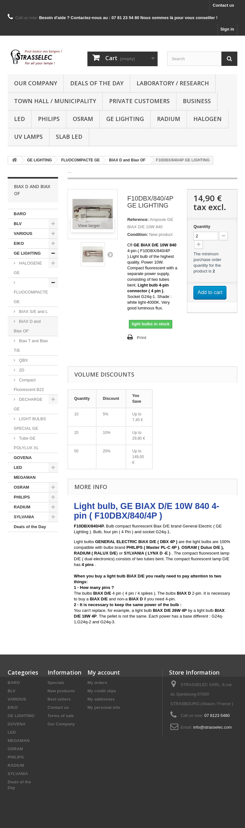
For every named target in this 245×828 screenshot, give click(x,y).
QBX (23, 360)
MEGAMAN (25, 477)
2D (21, 370)
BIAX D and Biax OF (27, 326)
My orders (97, 682)
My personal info (103, 707)
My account (103, 672)
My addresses (101, 699)
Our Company (35, 83)
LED (19, 119)
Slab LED (69, 136)
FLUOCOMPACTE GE (31, 297)
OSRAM (83, 119)
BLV (18, 223)
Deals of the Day (96, 83)
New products (61, 691)
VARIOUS (23, 233)
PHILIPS (49, 119)
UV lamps (28, 136)
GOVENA (23, 457)
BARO (20, 213)
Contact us (223, 5)
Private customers (139, 101)
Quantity (201, 226)
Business (197, 101)
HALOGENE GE (28, 268)
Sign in (227, 29)
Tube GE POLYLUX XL (26, 443)
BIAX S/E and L (33, 311)
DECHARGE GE (28, 404)
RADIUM (168, 119)
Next (110, 254)
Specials (56, 682)
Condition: (137, 234)
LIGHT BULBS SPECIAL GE (30, 423)
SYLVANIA (24, 516)
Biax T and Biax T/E (31, 345)
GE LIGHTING (125, 119)
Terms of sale (61, 715)
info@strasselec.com (212, 727)
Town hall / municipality (55, 101)
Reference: (138, 219)
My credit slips (101, 691)
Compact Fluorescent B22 (29, 385)
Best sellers (59, 699)
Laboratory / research (173, 83)
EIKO (19, 243)
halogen (207, 119)
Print (141, 337)
